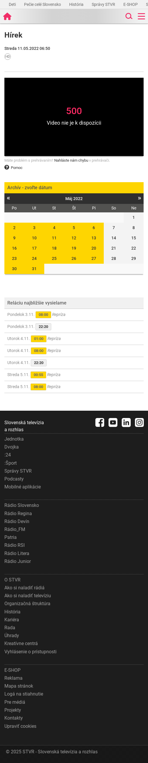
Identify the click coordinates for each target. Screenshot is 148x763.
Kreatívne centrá (21, 643)
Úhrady (11, 635)
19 (74, 248)
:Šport (10, 463)
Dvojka (11, 447)
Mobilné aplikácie (22, 487)
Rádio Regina (18, 513)
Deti (13, 4)
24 (34, 258)
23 (14, 258)
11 (54, 238)
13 (93, 238)
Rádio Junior (17, 561)
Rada (9, 627)
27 (93, 258)
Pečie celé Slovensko (43, 4)
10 (34, 238)
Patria (10, 537)
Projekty (12, 710)
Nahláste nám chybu (71, 160)
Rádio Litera (16, 553)
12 (74, 238)
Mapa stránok (18, 686)
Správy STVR (104, 4)
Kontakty (13, 718)
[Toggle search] (128, 16)
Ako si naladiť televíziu (27, 595)
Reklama (13, 678)
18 (54, 248)
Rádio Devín (16, 521)
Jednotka (14, 439)
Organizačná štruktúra (27, 603)
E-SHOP (131, 4)
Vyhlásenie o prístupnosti (30, 651)
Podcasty (14, 479)
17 (34, 248)
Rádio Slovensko (21, 505)
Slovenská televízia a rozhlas (24, 426)
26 (74, 258)
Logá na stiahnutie (23, 694)
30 (14, 268)
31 (34, 268)
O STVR (12, 580)
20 (93, 248)
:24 (7, 455)
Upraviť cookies (20, 726)
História (76, 4)
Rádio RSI (14, 545)
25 (54, 258)
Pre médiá (14, 702)
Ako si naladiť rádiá (24, 588)
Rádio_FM (14, 529)
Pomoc (13, 167)
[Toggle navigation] (141, 16)
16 (14, 248)
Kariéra (11, 619)
